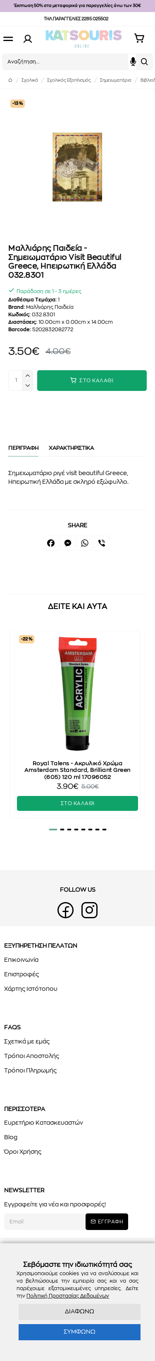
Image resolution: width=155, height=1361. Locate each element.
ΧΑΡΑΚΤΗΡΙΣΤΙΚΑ (71, 448)
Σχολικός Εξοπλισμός (69, 80)
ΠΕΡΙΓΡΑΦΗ (23, 448)
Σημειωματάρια (115, 80)
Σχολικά (29, 80)
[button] (53, 829)
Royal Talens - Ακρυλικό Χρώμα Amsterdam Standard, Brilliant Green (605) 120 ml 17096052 (77, 771)
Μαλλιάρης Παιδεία (50, 307)
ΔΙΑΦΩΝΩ (79, 1312)
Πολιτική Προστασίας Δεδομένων (67, 1295)
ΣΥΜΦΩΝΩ (79, 1332)
